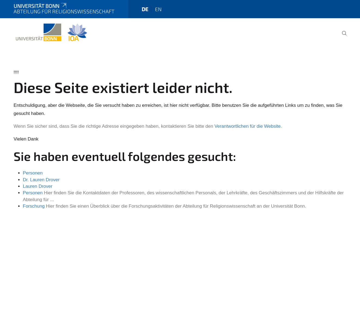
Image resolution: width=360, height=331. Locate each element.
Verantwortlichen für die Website (248, 126)
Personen (33, 173)
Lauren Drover (37, 186)
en (158, 9)
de (145, 9)
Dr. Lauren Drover (41, 179)
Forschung (34, 206)
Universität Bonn (40, 6)
